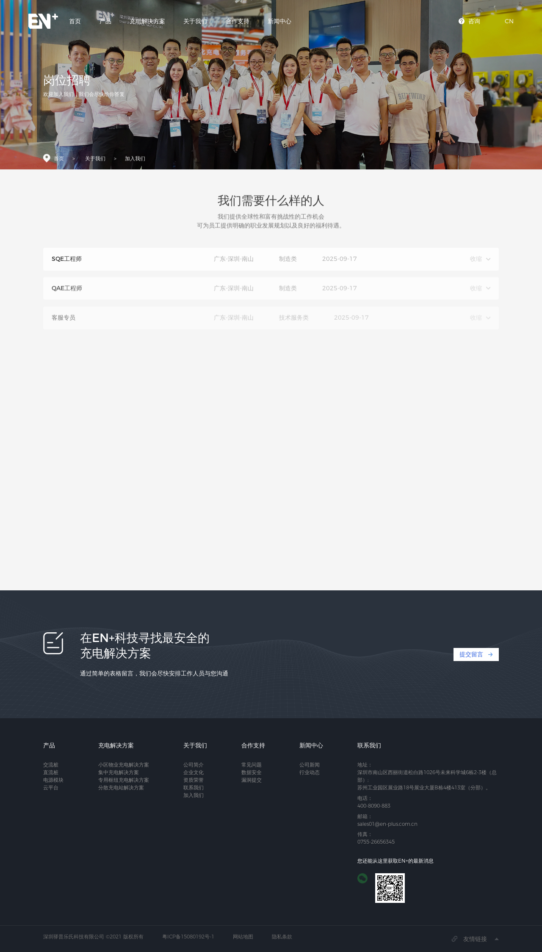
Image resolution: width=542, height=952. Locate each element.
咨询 (474, 21)
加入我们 (135, 160)
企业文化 (193, 772)
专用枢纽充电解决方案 (123, 780)
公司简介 (193, 764)
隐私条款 (282, 936)
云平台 (50, 787)
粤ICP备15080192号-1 (188, 936)
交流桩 (50, 764)
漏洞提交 (251, 780)
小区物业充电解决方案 (123, 764)
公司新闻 (309, 764)
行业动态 (309, 772)
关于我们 (195, 21)
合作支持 (237, 21)
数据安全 (251, 772)
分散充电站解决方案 (121, 787)
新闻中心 (279, 21)
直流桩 (50, 772)
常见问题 (251, 764)
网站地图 (243, 936)
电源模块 (53, 780)
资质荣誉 (193, 780)
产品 (105, 21)
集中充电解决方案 (118, 772)
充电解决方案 (147, 21)
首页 (75, 21)
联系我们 (193, 787)
